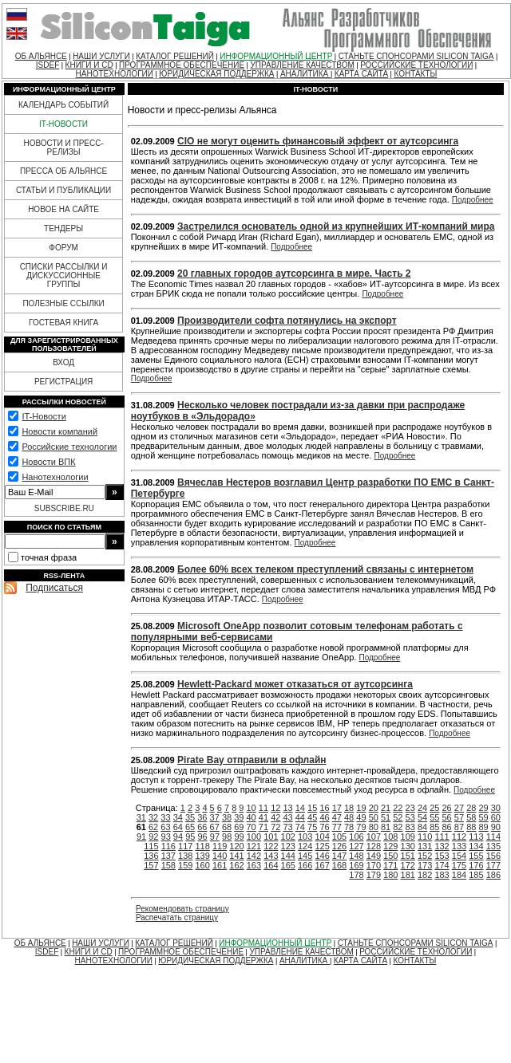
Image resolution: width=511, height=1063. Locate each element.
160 (202, 865)
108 (390, 836)
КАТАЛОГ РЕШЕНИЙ (175, 56)
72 (275, 827)
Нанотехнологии (55, 477)
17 (337, 808)
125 (322, 846)
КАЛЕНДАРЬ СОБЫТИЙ (63, 104)
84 (422, 827)
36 (202, 817)
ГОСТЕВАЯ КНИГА (63, 322)
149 (373, 855)
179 (373, 875)
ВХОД (63, 362)
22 (397, 808)
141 (236, 855)
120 (236, 846)
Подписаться (54, 587)
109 (408, 836)
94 (178, 836)
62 (153, 827)
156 (493, 855)
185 (476, 875)
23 (410, 808)
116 (168, 846)
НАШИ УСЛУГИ (101, 56)
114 (493, 836)
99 (239, 836)
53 (410, 817)
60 (496, 817)
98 (227, 836)
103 (305, 836)
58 (471, 817)
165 (288, 865)
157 (151, 865)
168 (339, 865)
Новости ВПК (48, 462)
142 (254, 855)
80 (373, 827)
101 (270, 836)
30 (496, 808)
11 (263, 808)
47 (337, 817)
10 (251, 808)
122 (270, 846)
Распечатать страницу (177, 917)
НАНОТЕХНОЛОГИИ (114, 73)
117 (185, 846)
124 (305, 846)
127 (356, 846)
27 (459, 808)
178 (356, 875)
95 (190, 836)
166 (305, 865)
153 (441, 855)
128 (373, 846)
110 (425, 836)
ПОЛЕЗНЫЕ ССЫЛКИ (63, 303)
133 (459, 846)
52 (397, 817)
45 (312, 817)
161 (219, 865)
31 (141, 817)
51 (385, 817)
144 (288, 855)
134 (476, 846)
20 (373, 808)
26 (447, 808)
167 (322, 865)
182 (425, 875)
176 (476, 865)
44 (300, 817)
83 (410, 827)
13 (287, 808)
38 (227, 817)
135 (493, 846)
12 (275, 808)
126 (339, 846)
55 (434, 817)
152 (425, 855)
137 (168, 855)
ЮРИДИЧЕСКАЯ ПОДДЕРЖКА (216, 73)
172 (408, 865)
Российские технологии (69, 446)
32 (153, 817)
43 (287, 817)
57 (459, 817)
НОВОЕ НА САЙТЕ (63, 209)
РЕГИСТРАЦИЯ (63, 381)
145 (305, 855)
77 (337, 827)
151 (408, 855)
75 (312, 827)
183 (441, 875)
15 (312, 808)
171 (390, 865)
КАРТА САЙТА (361, 73)
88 (471, 827)
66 (202, 827)
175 (459, 865)
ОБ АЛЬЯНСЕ (41, 56)
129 (390, 846)
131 (425, 846)
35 (190, 817)
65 (190, 827)
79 (361, 827)
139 (202, 855)
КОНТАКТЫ (415, 73)
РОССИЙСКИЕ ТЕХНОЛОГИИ (416, 65)
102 (288, 836)
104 (322, 836)
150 (390, 855)
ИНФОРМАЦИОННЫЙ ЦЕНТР (276, 56)
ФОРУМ (63, 247)
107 (373, 836)
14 (300, 808)
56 (447, 817)
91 (141, 836)
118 (202, 846)
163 (254, 865)
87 (459, 827)
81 (385, 827)
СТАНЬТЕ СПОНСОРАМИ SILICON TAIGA (416, 56)
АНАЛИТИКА (305, 73)
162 (236, 865)
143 (270, 855)
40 (251, 817)
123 (288, 846)
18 (349, 808)
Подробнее (472, 199)
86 (447, 827)
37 (215, 817)
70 (251, 827)
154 (459, 855)
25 (434, 808)
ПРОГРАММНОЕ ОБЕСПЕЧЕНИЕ (181, 65)
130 (408, 846)
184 (459, 875)
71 (263, 827)
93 (166, 836)
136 (151, 855)
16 (324, 808)
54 (422, 817)
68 (227, 827)
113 (476, 836)
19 (361, 808)
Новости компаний (59, 431)
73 (287, 827)
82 (397, 827)
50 (373, 817)
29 (483, 808)
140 (219, 855)
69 (239, 827)
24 (422, 808)
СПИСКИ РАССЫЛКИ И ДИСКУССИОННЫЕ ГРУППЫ (64, 275)
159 (185, 865)
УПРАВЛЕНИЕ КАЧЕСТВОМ (302, 65)
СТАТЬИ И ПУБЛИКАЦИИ (63, 190)
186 (493, 875)
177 (493, 865)
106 (356, 836)
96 (202, 836)
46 (324, 817)
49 (361, 817)
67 (215, 827)
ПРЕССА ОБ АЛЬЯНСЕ (63, 171)
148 (356, 855)
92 (153, 836)
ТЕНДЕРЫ (63, 228)
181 (408, 875)
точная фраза (49, 557)
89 (483, 827)
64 (178, 827)
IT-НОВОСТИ (63, 124)
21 (385, 808)
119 (219, 846)
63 (165, 827)
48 (349, 817)
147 (339, 855)
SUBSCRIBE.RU (64, 508)
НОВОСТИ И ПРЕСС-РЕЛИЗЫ (63, 147)
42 (275, 817)
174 (441, 865)
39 (239, 817)
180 (390, 875)
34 (178, 817)
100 (254, 836)
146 (322, 855)
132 (441, 846)
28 (471, 808)
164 (270, 865)
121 (254, 846)
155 (476, 855)
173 (425, 865)
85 (434, 827)
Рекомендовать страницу (182, 908)
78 (349, 827)
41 (263, 817)
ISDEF (47, 65)
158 (168, 865)
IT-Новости (43, 416)
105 (339, 836)
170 (373, 865)
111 (441, 836)
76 (324, 827)
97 (215, 836)
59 (483, 817)
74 (300, 827)
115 (151, 846)
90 (496, 827)
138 (185, 855)
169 (356, 865)
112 (459, 836)
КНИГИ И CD (89, 65)
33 (165, 817)
